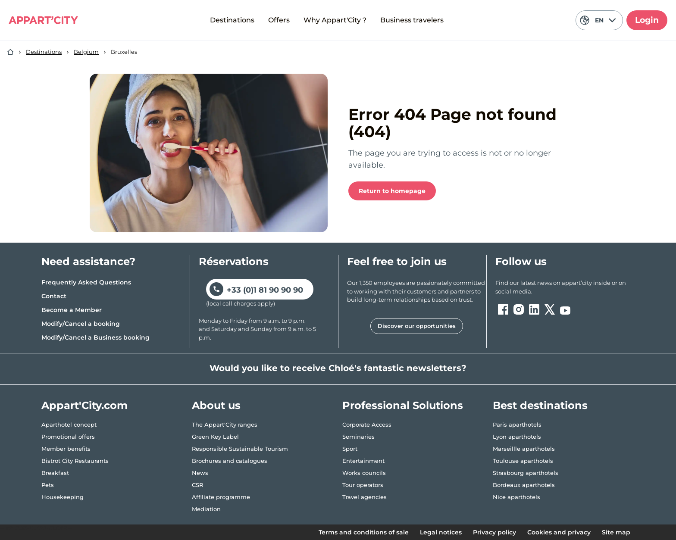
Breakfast (55, 472)
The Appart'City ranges (224, 424)
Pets (47, 484)
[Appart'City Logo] (43, 20)
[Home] (10, 52)
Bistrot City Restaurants (75, 460)
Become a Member (71, 310)
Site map (616, 532)
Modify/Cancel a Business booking (95, 337)
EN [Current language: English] (597, 20)
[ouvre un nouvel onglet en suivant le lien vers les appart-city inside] (565, 287)
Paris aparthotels (517, 424)
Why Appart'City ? (335, 20)
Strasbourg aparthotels (525, 472)
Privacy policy (494, 532)
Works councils (364, 472)
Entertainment (363, 460)
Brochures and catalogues (229, 460)
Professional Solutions (402, 405)
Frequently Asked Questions (86, 282)
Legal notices (441, 532)
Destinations (232, 20)
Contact (53, 296)
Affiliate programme (221, 496)
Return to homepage (392, 191)
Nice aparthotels (516, 496)
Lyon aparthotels (517, 436)
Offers (279, 20)
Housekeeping (62, 496)
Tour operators (362, 484)
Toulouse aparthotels (523, 460)
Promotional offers (68, 436)
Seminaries (358, 436)
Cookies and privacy (559, 532)
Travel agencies (364, 496)
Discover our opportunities (417, 325)
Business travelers (412, 20)
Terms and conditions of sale (364, 532)
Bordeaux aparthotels (524, 484)
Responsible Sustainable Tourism (240, 448)
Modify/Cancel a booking (80, 324)
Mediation (206, 509)
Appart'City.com (84, 405)
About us (216, 405)
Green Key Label (215, 436)
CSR (197, 484)
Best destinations (540, 405)
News (200, 472)
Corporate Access (366, 424)
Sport (349, 448)
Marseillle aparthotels (524, 448)
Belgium (86, 51)
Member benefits (66, 448)
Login (647, 20)
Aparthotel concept (69, 424)
